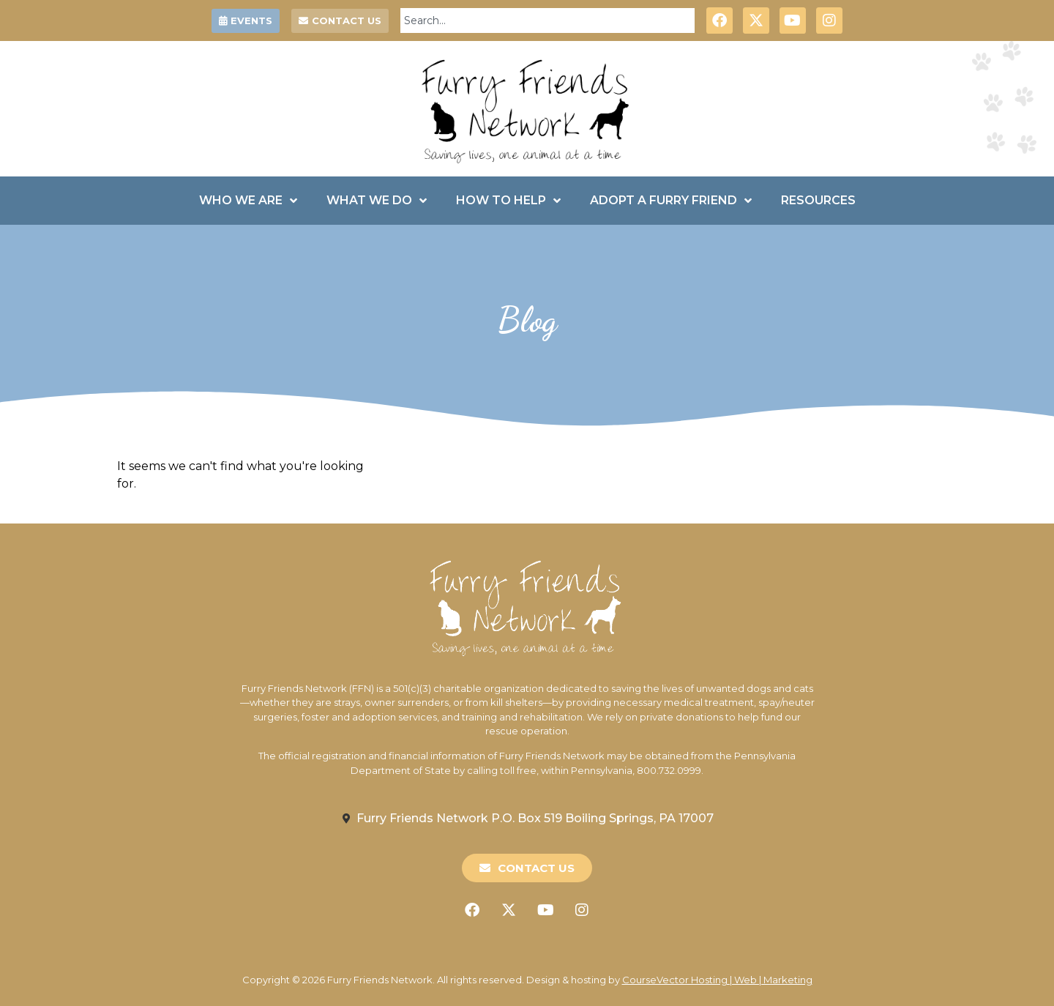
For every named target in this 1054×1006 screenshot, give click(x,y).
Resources (818, 200)
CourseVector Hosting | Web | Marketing (717, 979)
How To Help (508, 200)
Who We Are (248, 200)
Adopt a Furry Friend (671, 200)
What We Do (376, 200)
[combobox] (547, 20)
